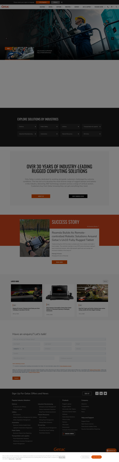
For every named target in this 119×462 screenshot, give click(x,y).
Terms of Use (11, 459)
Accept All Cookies (96, 457)
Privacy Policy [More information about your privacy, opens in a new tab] (62, 457)
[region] (59, 457)
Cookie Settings (85, 457)
